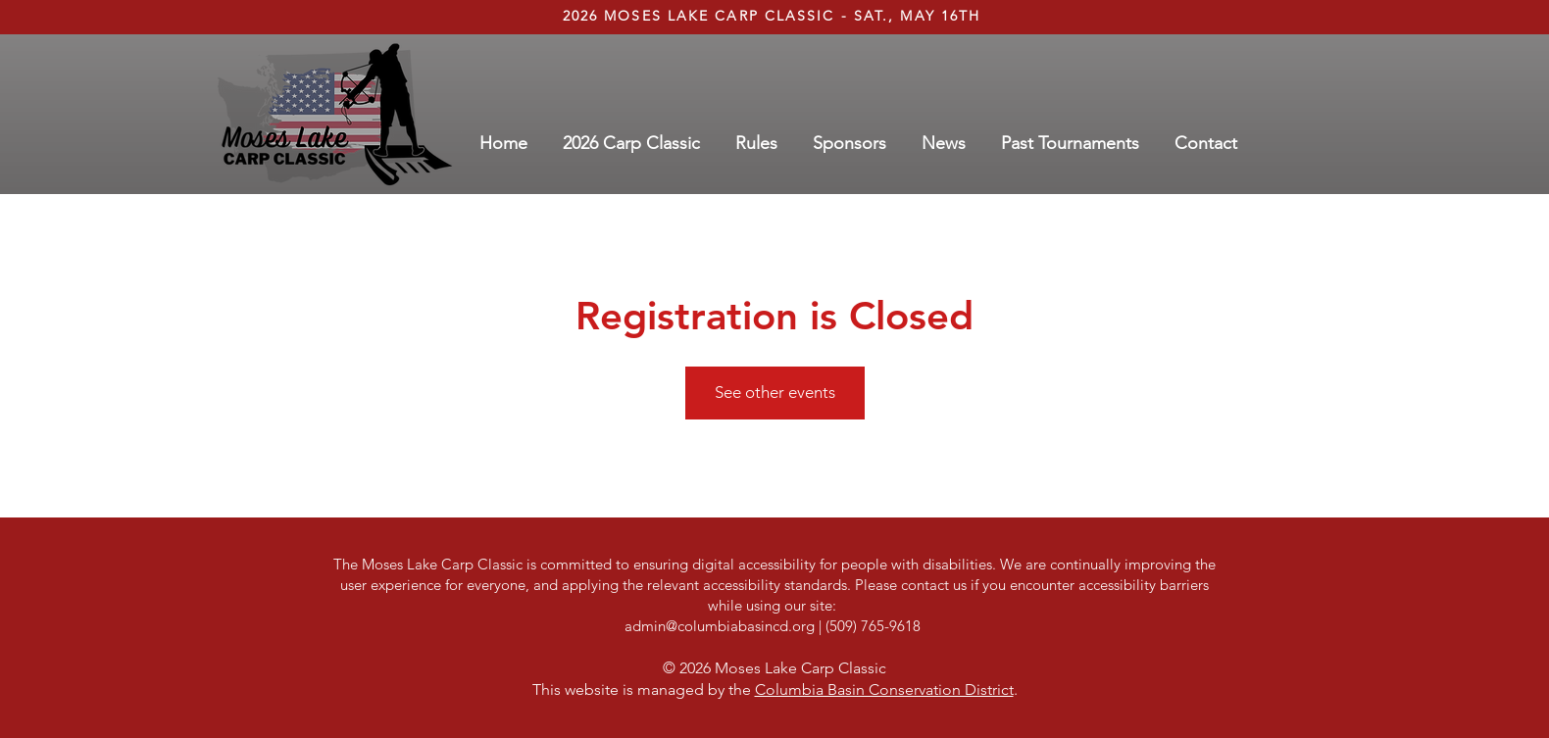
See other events (775, 392)
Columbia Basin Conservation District (884, 689)
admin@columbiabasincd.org (720, 625)
